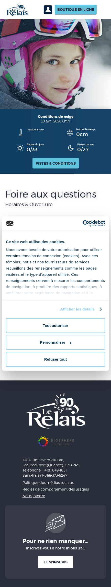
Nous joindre (34, 496)
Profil (48, 9)
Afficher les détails (77, 309)
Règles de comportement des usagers (56, 489)
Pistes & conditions (56, 163)
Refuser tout (55, 359)
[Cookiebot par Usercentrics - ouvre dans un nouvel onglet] (82, 223)
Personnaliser (55, 342)
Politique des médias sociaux (48, 482)
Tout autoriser (55, 325)
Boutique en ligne (75, 9)
